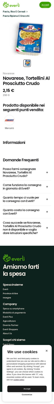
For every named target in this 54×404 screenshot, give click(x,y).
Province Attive (10, 293)
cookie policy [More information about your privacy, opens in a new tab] (18, 380)
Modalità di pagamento (14, 312)
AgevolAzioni (9, 321)
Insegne (7, 297)
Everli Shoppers (10, 329)
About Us (7, 333)
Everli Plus (8, 317)
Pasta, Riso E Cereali (14, 11)
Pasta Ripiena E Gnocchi (16, 15)
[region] (27, 373)
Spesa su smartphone (13, 308)
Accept (27, 389)
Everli (5, 289)
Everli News (8, 344)
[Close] (46, 351)
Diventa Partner (10, 325)
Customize (27, 394)
